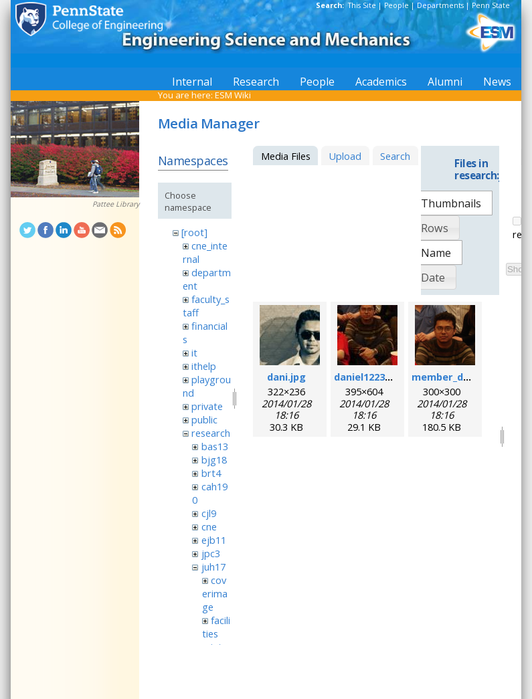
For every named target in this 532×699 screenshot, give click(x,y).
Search (395, 156)
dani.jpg (286, 376)
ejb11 (213, 539)
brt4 (211, 473)
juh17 (213, 566)
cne (209, 526)
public (204, 419)
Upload (345, 156)
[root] (194, 232)
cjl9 (208, 513)
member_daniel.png (460, 376)
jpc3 (210, 553)
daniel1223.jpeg (371, 376)
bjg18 (214, 459)
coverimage (215, 593)
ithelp (203, 366)
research (210, 432)
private (207, 406)
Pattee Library (115, 204)
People (396, 5)
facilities (216, 626)
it (194, 352)
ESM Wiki (233, 95)
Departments (440, 5)
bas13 (214, 446)
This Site (362, 5)
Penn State (491, 5)
